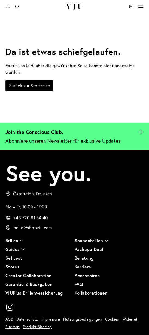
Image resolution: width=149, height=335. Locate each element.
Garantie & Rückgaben (29, 284)
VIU (74, 7)
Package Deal (89, 249)
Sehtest (13, 258)
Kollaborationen (91, 293)
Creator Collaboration (28, 275)
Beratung (84, 258)
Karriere (83, 267)
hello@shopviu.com (33, 227)
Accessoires (87, 275)
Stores (12, 267)
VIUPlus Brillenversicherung (34, 293)
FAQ (79, 284)
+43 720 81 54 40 (31, 217)
